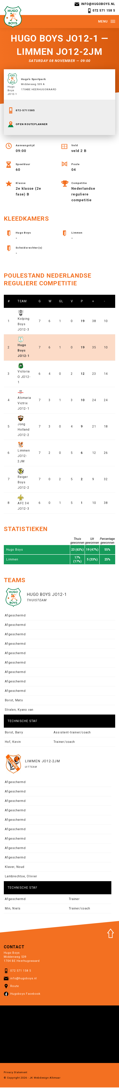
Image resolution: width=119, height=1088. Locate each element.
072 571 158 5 (101, 10)
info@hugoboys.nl (94, 4)
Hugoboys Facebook (22, 994)
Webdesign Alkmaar (47, 1078)
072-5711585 (21, 111)
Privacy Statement (15, 1072)
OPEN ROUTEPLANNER (28, 125)
